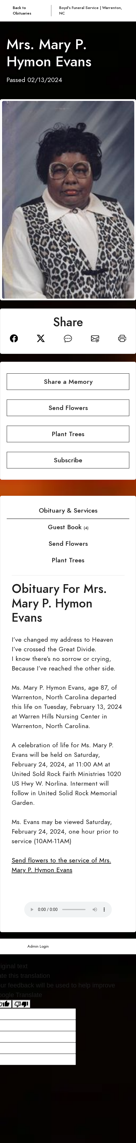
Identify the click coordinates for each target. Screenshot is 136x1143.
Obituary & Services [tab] (68, 510)
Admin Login (38, 946)
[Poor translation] (21, 1004)
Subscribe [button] (68, 460)
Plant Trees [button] (68, 433)
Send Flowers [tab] (68, 543)
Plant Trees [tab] (68, 560)
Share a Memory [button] (68, 381)
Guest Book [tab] (68, 527)
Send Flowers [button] (68, 407)
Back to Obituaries (22, 10)
